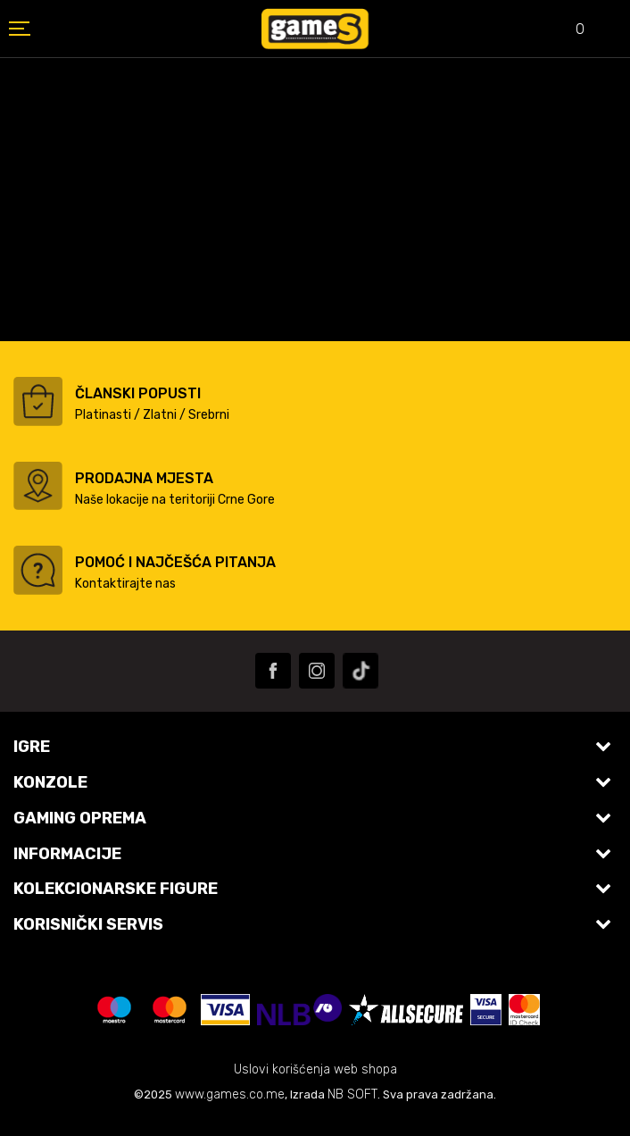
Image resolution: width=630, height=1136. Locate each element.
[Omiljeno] (567, 30)
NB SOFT (352, 1094)
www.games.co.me (230, 1094)
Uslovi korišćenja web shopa (315, 1069)
